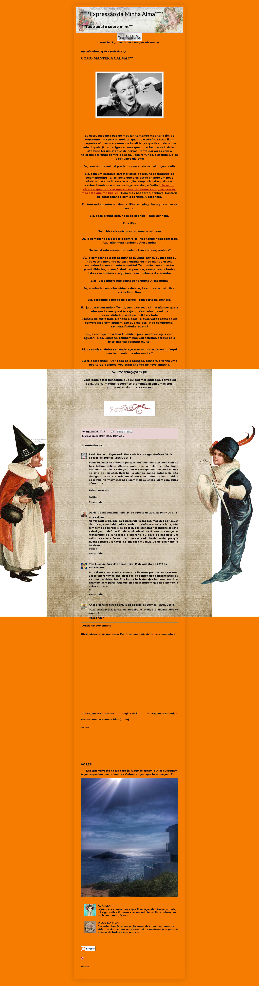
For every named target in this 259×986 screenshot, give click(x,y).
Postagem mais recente (98, 713)
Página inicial (130, 713)
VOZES (86, 764)
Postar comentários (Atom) (110, 719)
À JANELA (104, 905)
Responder (96, 502)
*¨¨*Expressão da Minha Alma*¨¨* (122, 13)
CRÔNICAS (104, 436)
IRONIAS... (118, 436)
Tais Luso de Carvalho (103, 564)
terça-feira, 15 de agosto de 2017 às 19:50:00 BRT (141, 604)
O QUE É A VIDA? (109, 922)
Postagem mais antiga (162, 713)
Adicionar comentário (96, 625)
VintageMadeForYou (145, 42)
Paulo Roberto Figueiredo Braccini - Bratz (116, 454)
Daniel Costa (97, 512)
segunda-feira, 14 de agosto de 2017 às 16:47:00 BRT (142, 512)
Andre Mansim (98, 604)
